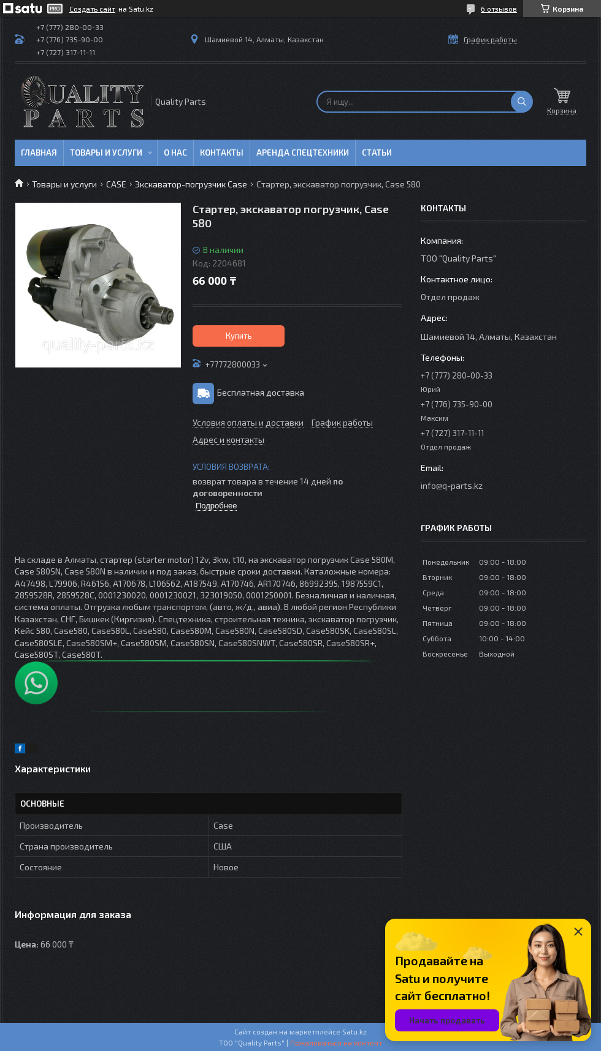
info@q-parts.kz (452, 485)
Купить (239, 336)
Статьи (377, 152)
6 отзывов (499, 8)
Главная (39, 152)
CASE (116, 184)
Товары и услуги (106, 152)
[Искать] (522, 102)
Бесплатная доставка (260, 392)
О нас (175, 152)
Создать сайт (92, 8)
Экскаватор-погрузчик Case (191, 184)
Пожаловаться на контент (336, 1042)
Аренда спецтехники (302, 152)
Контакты (221, 152)
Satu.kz (354, 1031)
